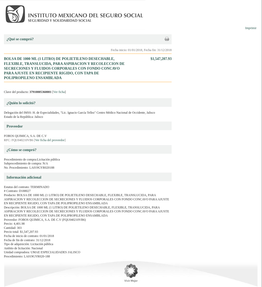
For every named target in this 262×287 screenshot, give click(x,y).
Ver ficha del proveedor (50, 140)
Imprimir (250, 28)
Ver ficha (59, 92)
